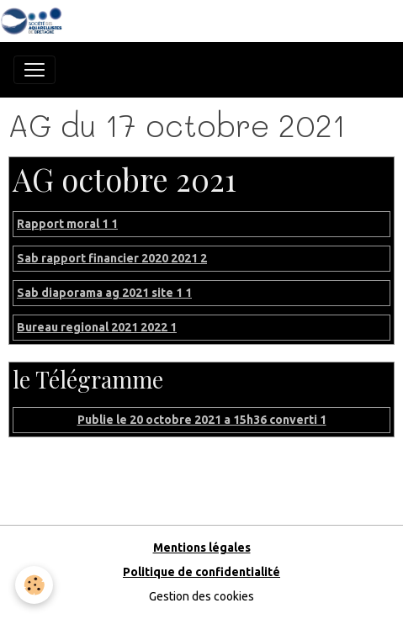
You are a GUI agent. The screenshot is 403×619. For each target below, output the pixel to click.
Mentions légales (202, 547)
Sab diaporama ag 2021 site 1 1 (104, 292)
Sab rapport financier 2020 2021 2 (112, 258)
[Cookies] (34, 585)
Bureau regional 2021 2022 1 (97, 327)
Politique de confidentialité (201, 572)
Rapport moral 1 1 (67, 223)
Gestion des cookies (201, 596)
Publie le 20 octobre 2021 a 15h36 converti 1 (201, 419)
